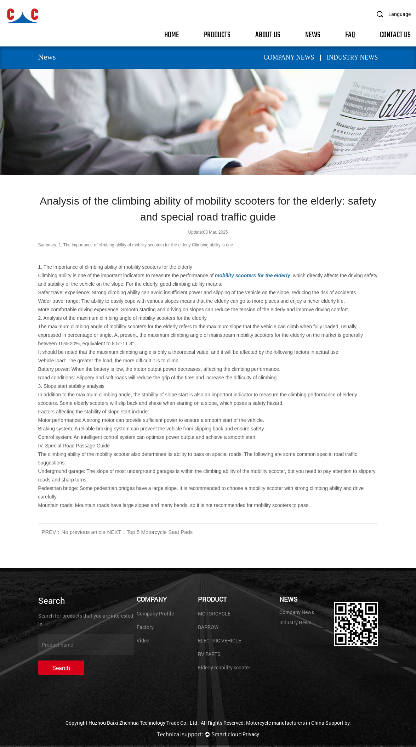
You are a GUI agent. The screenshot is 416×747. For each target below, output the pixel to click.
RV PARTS (209, 654)
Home (171, 34)
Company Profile (155, 613)
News (312, 34)
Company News (288, 57)
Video (143, 640)
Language (399, 14)
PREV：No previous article (74, 532)
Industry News (352, 57)
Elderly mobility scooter (224, 667)
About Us (267, 34)
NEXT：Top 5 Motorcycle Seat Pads (150, 532)
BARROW (208, 627)
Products (217, 34)
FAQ (350, 34)
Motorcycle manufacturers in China (285, 722)
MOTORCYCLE (214, 613)
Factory (145, 627)
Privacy (251, 734)
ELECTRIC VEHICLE (219, 640)
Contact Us (395, 34)
